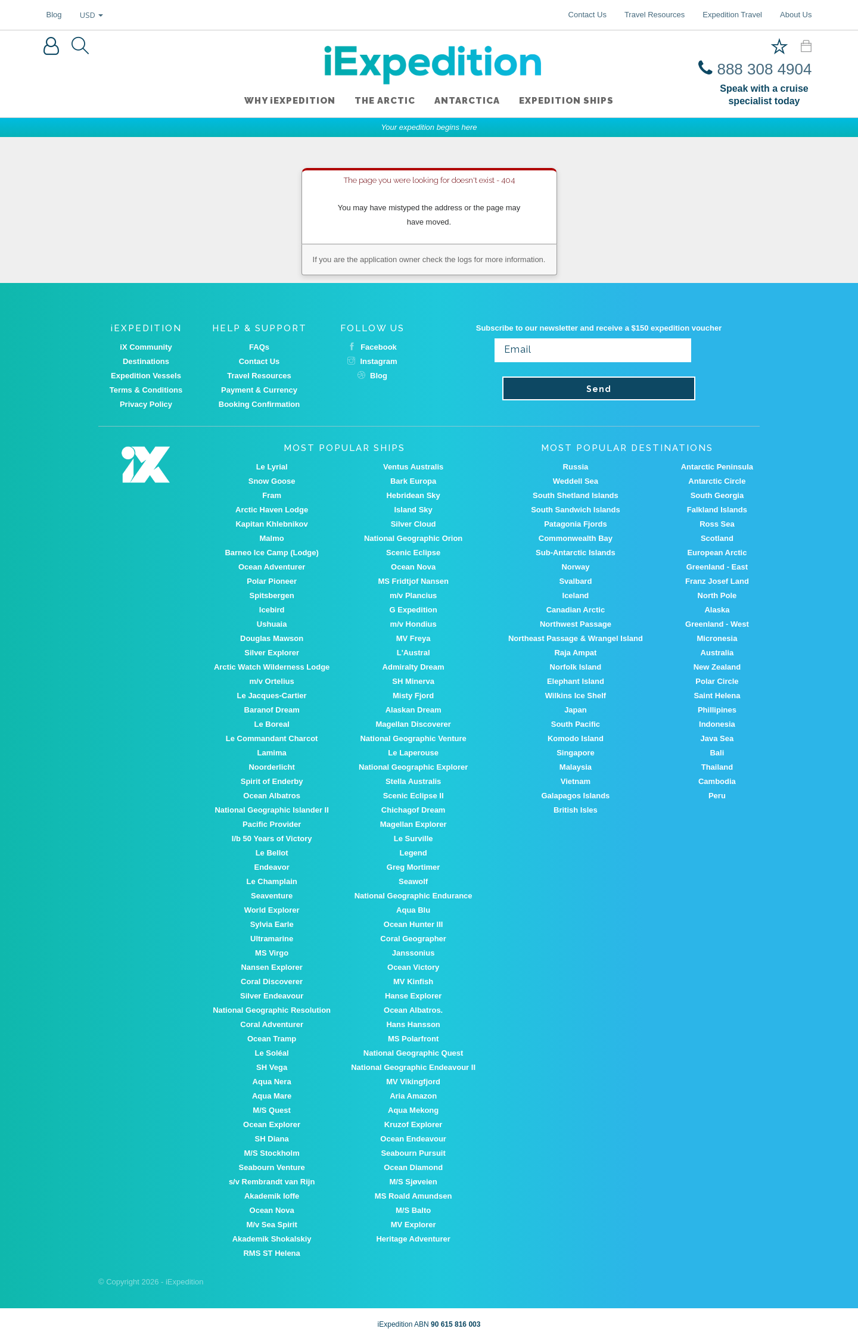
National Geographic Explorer (413, 767)
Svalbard (575, 581)
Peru (717, 795)
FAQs (259, 347)
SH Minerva (413, 681)
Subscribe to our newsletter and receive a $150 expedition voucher (599, 327)
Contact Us (587, 14)
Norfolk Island (576, 666)
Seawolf (413, 881)
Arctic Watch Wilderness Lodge (271, 666)
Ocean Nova (413, 566)
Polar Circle (716, 681)
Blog (54, 14)
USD (91, 15)
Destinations (146, 361)
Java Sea (717, 738)
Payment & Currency (259, 389)
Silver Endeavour (271, 995)
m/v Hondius (413, 624)
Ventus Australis (413, 466)
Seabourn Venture (272, 1167)
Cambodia (717, 781)
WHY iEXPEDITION (289, 100)
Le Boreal (272, 724)
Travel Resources (654, 14)
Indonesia (717, 724)
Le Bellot (272, 852)
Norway (575, 566)
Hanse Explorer (413, 995)
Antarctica (467, 100)
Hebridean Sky (413, 495)
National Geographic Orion (413, 538)
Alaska (716, 609)
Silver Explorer (271, 652)
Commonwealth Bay (576, 538)
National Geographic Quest (413, 1053)
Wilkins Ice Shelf (575, 695)
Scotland (717, 538)
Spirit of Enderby (272, 781)
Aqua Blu (413, 910)
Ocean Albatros (271, 795)
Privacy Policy (146, 404)
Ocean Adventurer (271, 566)
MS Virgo (271, 952)
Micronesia (717, 638)
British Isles (576, 809)
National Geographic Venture (413, 738)
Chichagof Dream (413, 809)
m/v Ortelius (272, 681)
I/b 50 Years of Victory (272, 838)
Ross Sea (717, 523)
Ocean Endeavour (413, 1138)
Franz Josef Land (717, 581)
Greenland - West (717, 624)
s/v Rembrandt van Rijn (272, 1181)
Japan (575, 709)
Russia (576, 466)
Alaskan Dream (414, 709)
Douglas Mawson (271, 638)
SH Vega (271, 1067)
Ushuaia (272, 624)
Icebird (272, 609)
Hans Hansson (413, 1024)
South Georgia (717, 495)
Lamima (272, 752)
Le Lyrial (272, 466)
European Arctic (717, 552)
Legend (413, 852)
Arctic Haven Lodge (271, 509)
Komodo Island (576, 738)
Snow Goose (272, 481)
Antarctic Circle (716, 481)
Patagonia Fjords (575, 523)
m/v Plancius (413, 595)
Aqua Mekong (413, 1110)
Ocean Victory (413, 967)
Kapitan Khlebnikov (271, 523)
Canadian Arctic (575, 609)
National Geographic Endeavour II (413, 1067)
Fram (271, 495)
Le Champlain (272, 881)
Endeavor (272, 867)
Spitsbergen (272, 595)
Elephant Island (575, 681)
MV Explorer (413, 1224)
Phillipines (717, 709)
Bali (717, 752)
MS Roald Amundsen (413, 1195)
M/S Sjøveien (413, 1181)
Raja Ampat (575, 652)
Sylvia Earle (272, 924)
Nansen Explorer (271, 967)
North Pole (717, 595)
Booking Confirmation (259, 404)
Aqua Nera (272, 1081)
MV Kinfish (413, 981)
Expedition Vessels (146, 375)
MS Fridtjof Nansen (413, 581)
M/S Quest (272, 1110)
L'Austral (413, 652)
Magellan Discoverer (412, 724)
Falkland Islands (717, 509)
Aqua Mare (271, 1095)
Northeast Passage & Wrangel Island (575, 638)
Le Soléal (272, 1053)
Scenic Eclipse (413, 552)
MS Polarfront (413, 1038)
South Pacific (575, 724)
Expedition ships (566, 100)
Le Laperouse (413, 752)
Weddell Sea (575, 481)
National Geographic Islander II (271, 809)
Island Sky (413, 509)
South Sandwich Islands (575, 509)
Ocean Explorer (271, 1124)
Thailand (717, 767)
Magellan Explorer (413, 824)
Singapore (576, 752)
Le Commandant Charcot (272, 738)
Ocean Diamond (413, 1167)
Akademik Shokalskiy (272, 1238)
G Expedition (413, 609)
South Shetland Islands (575, 495)
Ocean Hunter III (413, 924)
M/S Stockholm (272, 1153)
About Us (796, 14)
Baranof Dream (272, 709)
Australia (717, 652)
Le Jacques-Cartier (272, 695)
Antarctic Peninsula (717, 466)
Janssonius (413, 952)
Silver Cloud (413, 523)
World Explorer (272, 910)
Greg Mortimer (413, 867)
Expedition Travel (732, 14)
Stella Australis (413, 781)
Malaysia (575, 767)
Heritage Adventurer (413, 1238)
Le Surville (413, 838)
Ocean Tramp (271, 1038)
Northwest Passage (575, 624)
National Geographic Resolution (272, 1010)
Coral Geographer (413, 938)
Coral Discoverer (272, 981)
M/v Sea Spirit (272, 1224)
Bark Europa (413, 481)
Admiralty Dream (413, 666)
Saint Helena (717, 695)
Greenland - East (717, 566)
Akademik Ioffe (271, 1195)
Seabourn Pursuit (413, 1153)
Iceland (575, 595)
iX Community (146, 347)
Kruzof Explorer (413, 1124)
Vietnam (575, 781)
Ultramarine (271, 938)
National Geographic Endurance (413, 895)
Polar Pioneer (272, 581)
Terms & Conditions (146, 389)
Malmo (272, 538)
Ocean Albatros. (413, 1010)
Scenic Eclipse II (413, 795)
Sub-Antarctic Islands (575, 552)
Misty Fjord (413, 695)
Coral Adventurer (271, 1024)
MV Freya (413, 638)
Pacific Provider (272, 824)
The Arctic (385, 100)
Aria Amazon (413, 1095)
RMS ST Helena (271, 1253)
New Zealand (717, 666)
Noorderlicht (271, 767)
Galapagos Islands (575, 795)
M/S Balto (413, 1210)
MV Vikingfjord (413, 1081)
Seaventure (272, 895)
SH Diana (272, 1138)
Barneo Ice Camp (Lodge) (271, 552)
